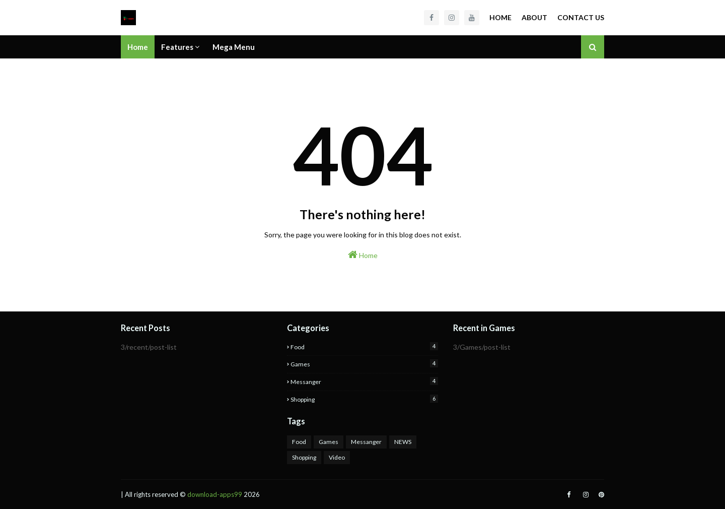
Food (364, 346)
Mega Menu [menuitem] (233, 46)
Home (500, 17)
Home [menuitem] (137, 46)
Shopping (364, 399)
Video (337, 457)
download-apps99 (214, 494)
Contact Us (580, 17)
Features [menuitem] (177, 46)
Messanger (364, 381)
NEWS (402, 442)
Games (364, 363)
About (534, 17)
